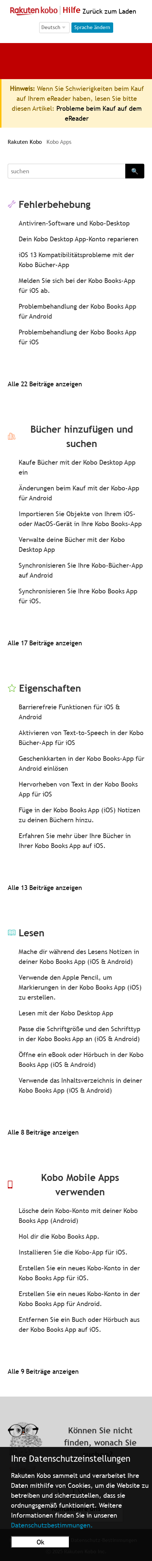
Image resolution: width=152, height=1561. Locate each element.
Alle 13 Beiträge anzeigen (45, 887)
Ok (40, 1542)
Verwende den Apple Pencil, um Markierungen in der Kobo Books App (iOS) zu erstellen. (80, 987)
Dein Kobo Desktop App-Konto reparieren (78, 239)
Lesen (31, 933)
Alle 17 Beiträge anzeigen (45, 643)
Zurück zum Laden (108, 11)
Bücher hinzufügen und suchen (81, 436)
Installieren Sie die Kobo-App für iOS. (73, 1252)
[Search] (67, 171)
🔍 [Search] (134, 171)
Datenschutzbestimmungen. (52, 1525)
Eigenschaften (50, 688)
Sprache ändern (92, 27)
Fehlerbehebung (54, 204)
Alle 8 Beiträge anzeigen (43, 1132)
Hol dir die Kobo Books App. (59, 1236)
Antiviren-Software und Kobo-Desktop (74, 223)
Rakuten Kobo (25, 141)
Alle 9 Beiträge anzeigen (43, 1371)
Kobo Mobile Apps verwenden (80, 1184)
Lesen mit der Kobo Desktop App (66, 1013)
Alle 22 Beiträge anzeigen (45, 384)
